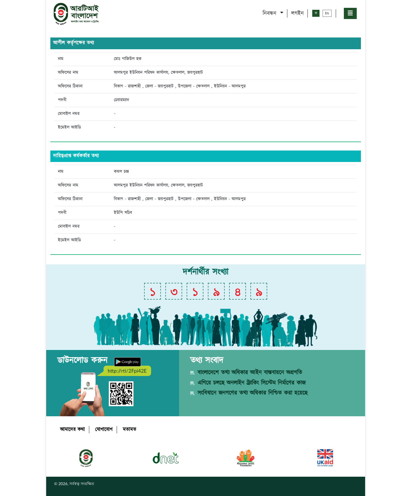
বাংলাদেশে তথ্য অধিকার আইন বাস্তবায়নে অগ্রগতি (250, 372)
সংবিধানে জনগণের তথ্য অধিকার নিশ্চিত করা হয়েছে (252, 393)
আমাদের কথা (72, 429)
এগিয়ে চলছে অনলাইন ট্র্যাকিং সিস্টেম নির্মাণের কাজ (252, 383)
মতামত (129, 429)
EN (327, 13)
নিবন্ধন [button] (270, 13)
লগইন (297, 13)
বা (316, 13)
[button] (350, 13)
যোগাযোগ (103, 429)
